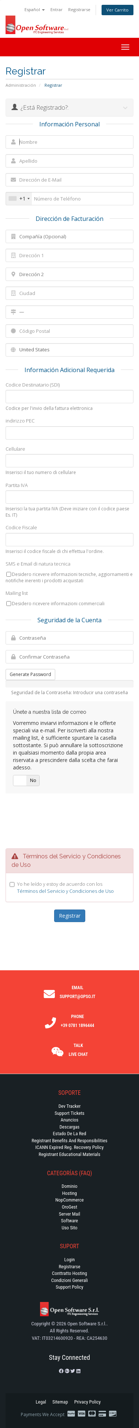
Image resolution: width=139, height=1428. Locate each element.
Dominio (69, 1186)
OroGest (69, 1207)
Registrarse (79, 9)
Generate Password (30, 674)
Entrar (56, 9)
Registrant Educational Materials (69, 1154)
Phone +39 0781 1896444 (77, 1021)
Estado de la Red (69, 1133)
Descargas (69, 1127)
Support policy (69, 1287)
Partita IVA (17, 485)
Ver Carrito (117, 10)
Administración (21, 85)
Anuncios (70, 1120)
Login (69, 1259)
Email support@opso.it (77, 992)
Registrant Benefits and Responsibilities (69, 1140)
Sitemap (60, 1402)
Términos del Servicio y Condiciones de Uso (65, 891)
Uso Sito (69, 1227)
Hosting (69, 1193)
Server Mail (69, 1214)
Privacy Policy (87, 1402)
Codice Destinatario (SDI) (33, 384)
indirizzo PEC (20, 420)
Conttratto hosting (69, 1273)
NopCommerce (69, 1200)
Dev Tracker (70, 1106)
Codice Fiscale (21, 527)
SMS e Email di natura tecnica (38, 563)
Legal (41, 1402)
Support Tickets (69, 1113)
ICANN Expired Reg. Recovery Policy (69, 1147)
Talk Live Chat (78, 1050)
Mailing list (17, 593)
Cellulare (15, 448)
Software (69, 1220)
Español (34, 9)
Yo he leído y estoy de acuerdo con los (65, 887)
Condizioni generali (69, 1280)
